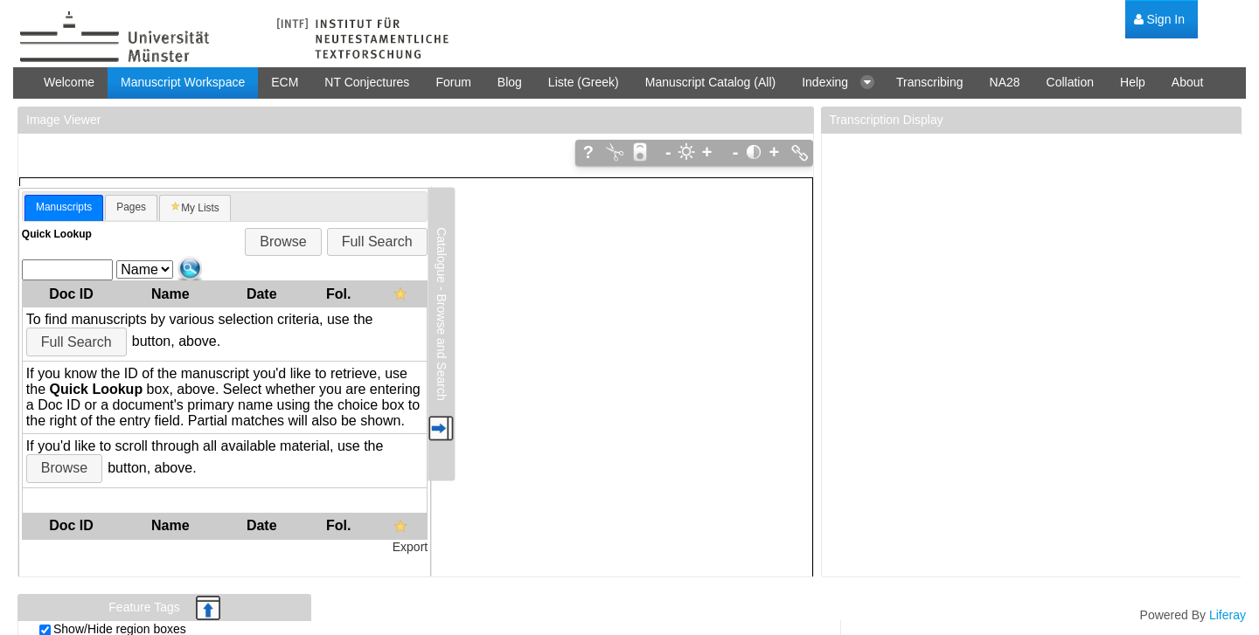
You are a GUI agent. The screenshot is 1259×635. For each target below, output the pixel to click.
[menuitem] (1159, 19)
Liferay (1227, 615)
